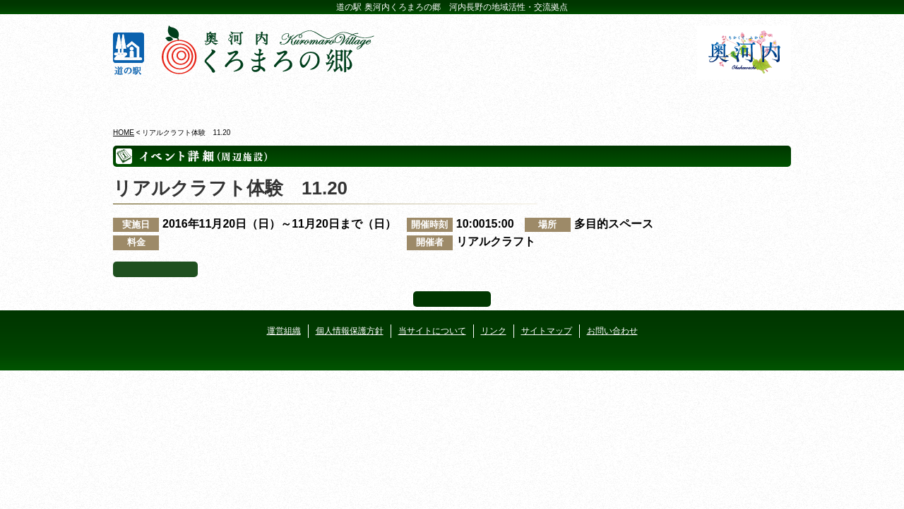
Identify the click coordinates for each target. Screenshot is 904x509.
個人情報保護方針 (349, 331)
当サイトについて (432, 331)
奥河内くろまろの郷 (167, 98)
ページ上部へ (452, 299)
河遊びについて (622, 98)
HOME (123, 132)
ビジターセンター (281, 98)
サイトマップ (546, 331)
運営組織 (284, 331)
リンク (493, 331)
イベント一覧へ (155, 269)
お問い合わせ (612, 331)
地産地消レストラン (509, 98)
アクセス (736, 98)
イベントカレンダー (395, 98)
